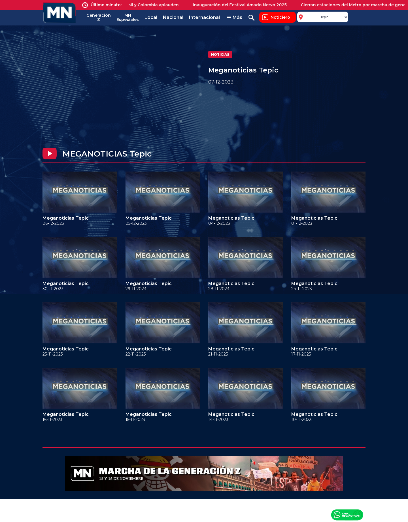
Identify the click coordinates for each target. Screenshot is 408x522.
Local (150, 17)
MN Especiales (127, 17)
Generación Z (98, 17)
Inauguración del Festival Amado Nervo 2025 (243, 4)
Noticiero (280, 17)
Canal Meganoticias (347, 515)
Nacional (173, 17)
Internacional (204, 17)
